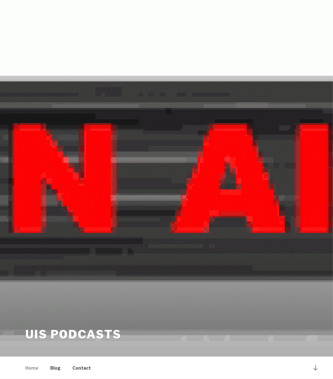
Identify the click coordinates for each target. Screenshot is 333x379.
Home (31, 368)
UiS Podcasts (73, 334)
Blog (55, 368)
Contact (81, 368)
